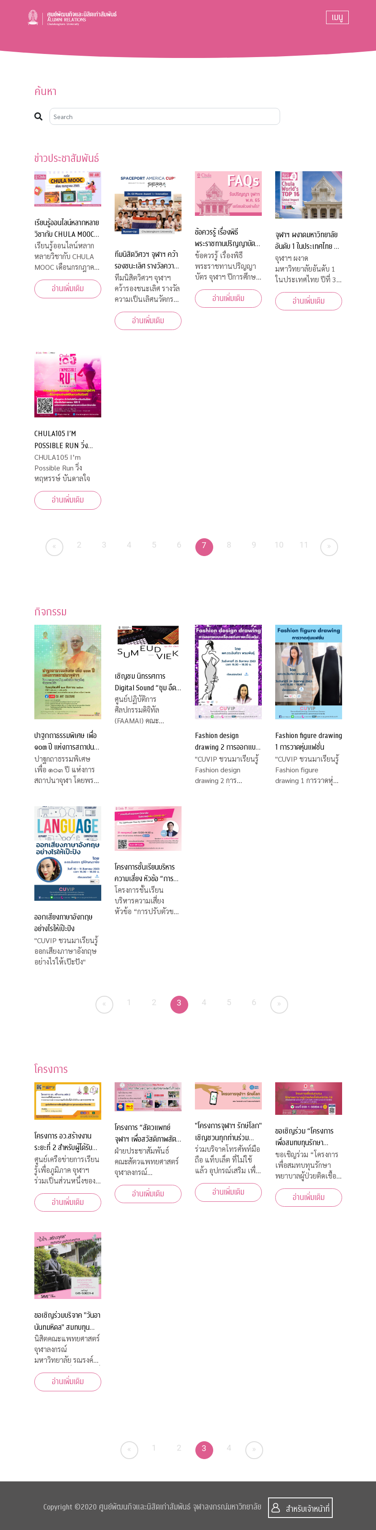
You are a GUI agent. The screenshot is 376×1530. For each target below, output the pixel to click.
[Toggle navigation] (337, 17)
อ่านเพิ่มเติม (68, 288)
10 (279, 544)
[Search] (165, 116)
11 (304, 544)
